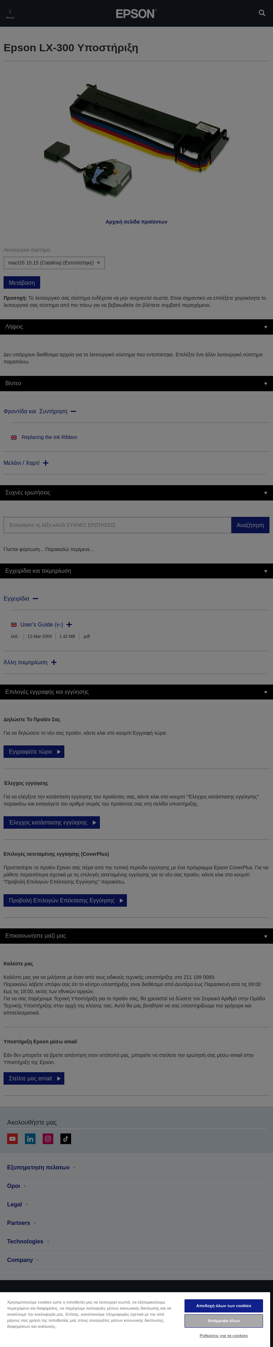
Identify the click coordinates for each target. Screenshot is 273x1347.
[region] (135, 1319)
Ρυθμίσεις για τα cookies (224, 1335)
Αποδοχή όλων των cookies (223, 1306)
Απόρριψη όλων (224, 1321)
